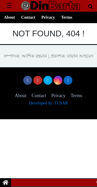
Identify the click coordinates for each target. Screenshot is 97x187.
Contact (28, 17)
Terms (66, 17)
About (9, 17)
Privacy (48, 17)
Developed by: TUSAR (48, 103)
